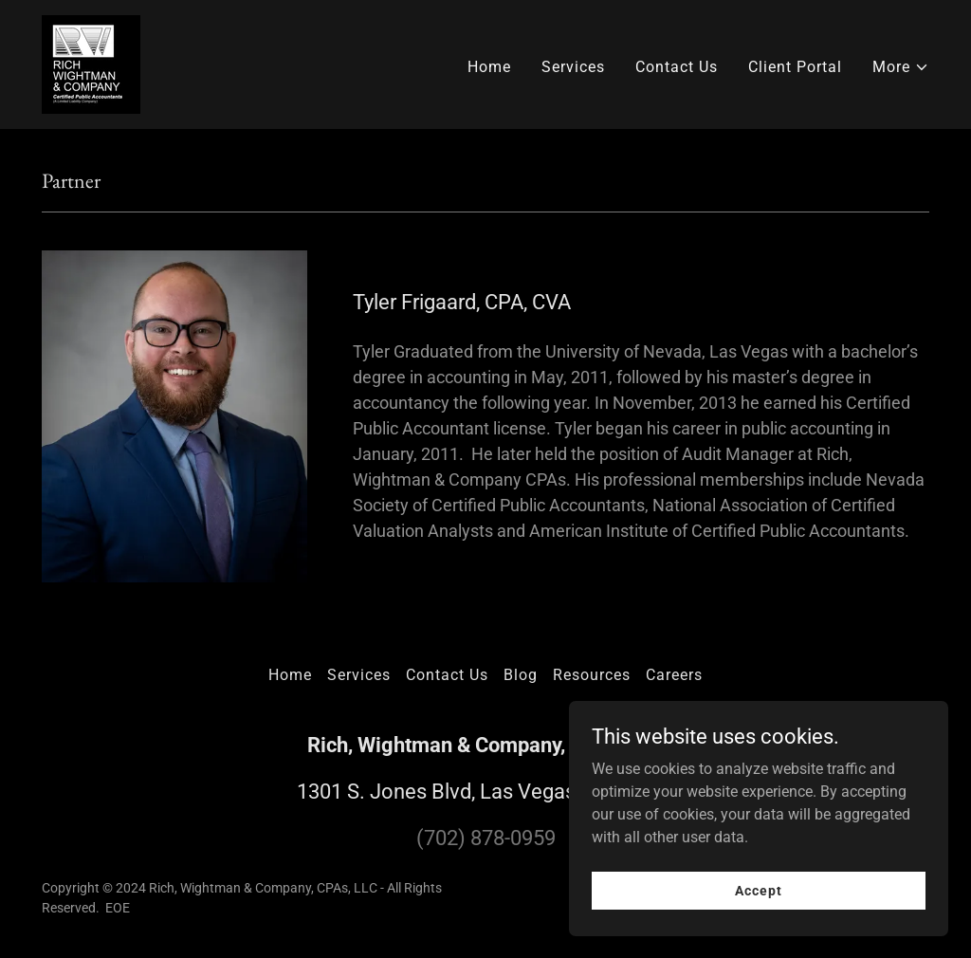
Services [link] (573, 67)
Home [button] (290, 675)
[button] (900, 67)
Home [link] (489, 67)
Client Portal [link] (795, 67)
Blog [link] (521, 675)
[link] (91, 63)
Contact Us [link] (676, 67)
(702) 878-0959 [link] (486, 838)
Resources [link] (592, 675)
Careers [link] (674, 675)
